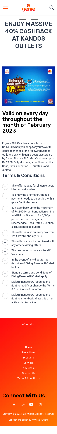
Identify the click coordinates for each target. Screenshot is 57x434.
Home (28, 347)
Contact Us (28, 373)
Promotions (28, 352)
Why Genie (28, 368)
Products (28, 357)
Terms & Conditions (28, 378)
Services (28, 362)
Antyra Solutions (40, 420)
